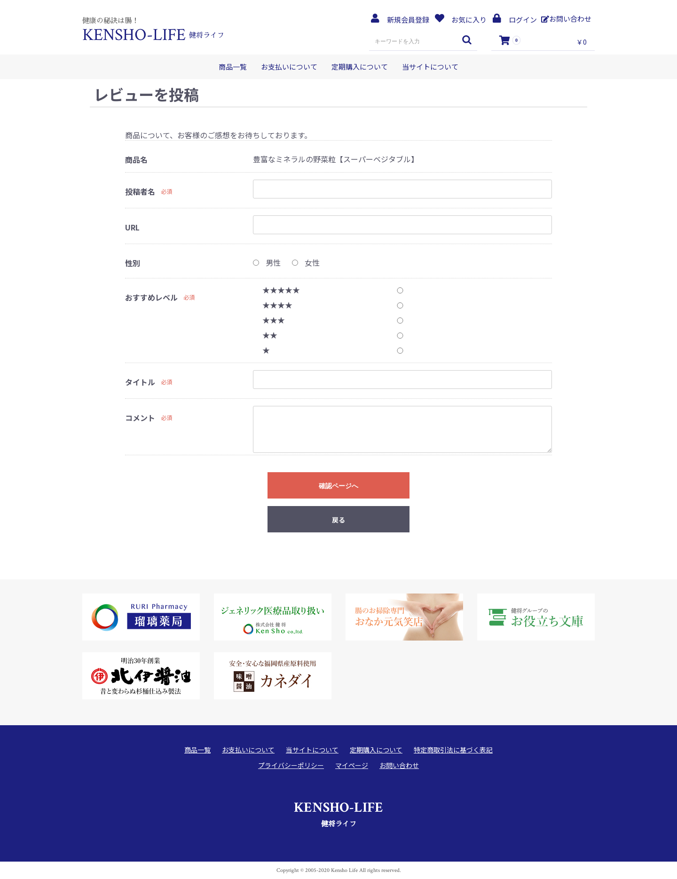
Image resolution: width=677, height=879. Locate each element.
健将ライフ (338, 812)
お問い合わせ (399, 765)
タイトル (140, 382)
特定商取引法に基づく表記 (453, 749)
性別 (132, 263)
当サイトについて (430, 66)
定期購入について (359, 66)
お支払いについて (289, 66)
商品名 (136, 159)
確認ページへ (338, 486)
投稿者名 (140, 191)
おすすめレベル (151, 297)
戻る (338, 519)
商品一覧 (233, 66)
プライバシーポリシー (291, 765)
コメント (140, 417)
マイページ (351, 765)
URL (132, 227)
